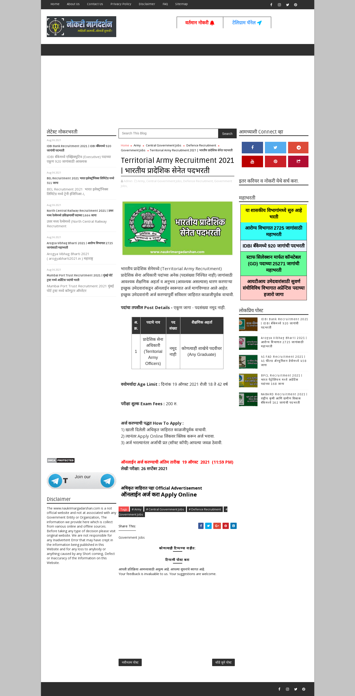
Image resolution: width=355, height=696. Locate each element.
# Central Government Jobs (165, 509)
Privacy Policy (120, 4)
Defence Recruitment (201, 145)
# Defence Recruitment (205, 509)
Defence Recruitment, (198, 181)
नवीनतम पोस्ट (130, 662)
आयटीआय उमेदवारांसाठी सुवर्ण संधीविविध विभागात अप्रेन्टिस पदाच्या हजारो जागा (274, 288)
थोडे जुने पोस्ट (223, 662)
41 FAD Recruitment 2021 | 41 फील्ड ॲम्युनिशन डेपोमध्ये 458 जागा (284, 361)
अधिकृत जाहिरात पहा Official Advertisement (161, 488)
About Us (73, 4)
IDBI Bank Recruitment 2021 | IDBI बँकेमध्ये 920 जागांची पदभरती (284, 323)
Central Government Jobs (163, 145)
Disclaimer (147, 4)
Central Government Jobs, (164, 181)
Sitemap (181, 4)
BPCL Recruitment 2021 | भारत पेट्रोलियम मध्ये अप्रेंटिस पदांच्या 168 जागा (281, 380)
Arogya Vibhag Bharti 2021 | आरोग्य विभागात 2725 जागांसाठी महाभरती (284, 342)
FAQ (165, 4)
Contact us (95, 4)
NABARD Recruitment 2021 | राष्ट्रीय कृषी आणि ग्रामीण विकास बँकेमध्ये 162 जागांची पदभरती (284, 398)
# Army (136, 509)
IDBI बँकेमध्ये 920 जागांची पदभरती (274, 245)
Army (137, 145)
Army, (142, 181)
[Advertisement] (177, 91)
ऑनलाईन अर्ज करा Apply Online (159, 494)
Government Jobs (133, 150)
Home (55, 4)
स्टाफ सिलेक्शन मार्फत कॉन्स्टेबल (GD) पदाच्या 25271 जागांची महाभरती (273, 264)
